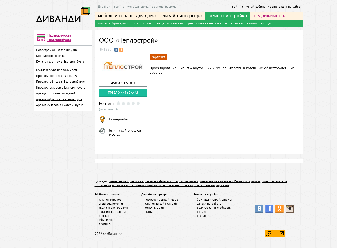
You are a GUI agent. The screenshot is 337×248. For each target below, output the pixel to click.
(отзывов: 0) (108, 109)
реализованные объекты (207, 23)
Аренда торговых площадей (55, 93)
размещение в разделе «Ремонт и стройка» (229, 181)
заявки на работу (209, 204)
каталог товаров (110, 199)
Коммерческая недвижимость (57, 70)
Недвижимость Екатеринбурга (59, 37)
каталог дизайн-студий (161, 204)
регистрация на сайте (285, 6)
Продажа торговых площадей (57, 76)
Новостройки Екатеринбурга (56, 50)
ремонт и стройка (228, 15)
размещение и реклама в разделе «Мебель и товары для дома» (153, 181)
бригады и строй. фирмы (214, 199)
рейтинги (105, 224)
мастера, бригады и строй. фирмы (124, 23)
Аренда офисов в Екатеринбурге (59, 99)
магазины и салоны (112, 212)
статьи (252, 23)
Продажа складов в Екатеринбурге (60, 87)
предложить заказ (123, 93)
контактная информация (211, 185)
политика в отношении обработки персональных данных (152, 185)
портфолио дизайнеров (161, 199)
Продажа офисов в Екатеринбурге (60, 82)
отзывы (237, 23)
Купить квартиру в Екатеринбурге (60, 62)
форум (266, 23)
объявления (107, 220)
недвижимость (269, 15)
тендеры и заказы (169, 23)
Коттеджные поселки (51, 56)
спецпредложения (111, 204)
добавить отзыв (123, 82)
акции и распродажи (113, 208)
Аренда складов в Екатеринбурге (59, 105)
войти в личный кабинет (249, 6)
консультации (154, 208)
